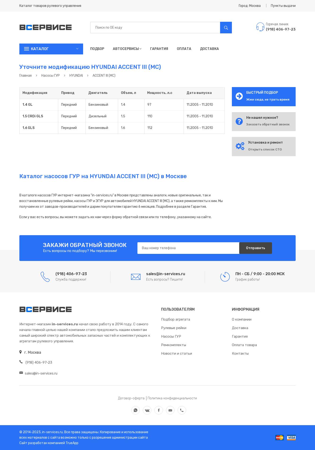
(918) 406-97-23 (35, 362)
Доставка (209, 49)
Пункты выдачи (283, 6)
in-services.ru (52, 432)
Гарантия (159, 49)
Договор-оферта (131, 398)
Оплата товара (244, 345)
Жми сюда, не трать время (267, 99)
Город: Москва (250, 6)
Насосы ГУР (171, 336)
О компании (241, 319)
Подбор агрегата (175, 319)
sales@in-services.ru (38, 373)
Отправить (255, 248)
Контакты (240, 353)
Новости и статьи (176, 353)
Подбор (97, 49)
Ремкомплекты (173, 345)
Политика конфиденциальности (172, 398)
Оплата (184, 49)
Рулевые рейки (173, 328)
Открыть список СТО (265, 149)
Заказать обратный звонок (268, 124)
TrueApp (72, 443)
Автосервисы (127, 49)
